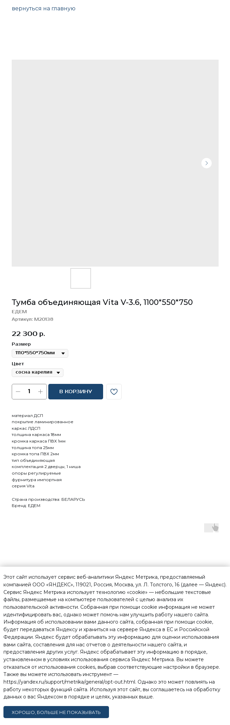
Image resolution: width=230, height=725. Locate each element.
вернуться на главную (44, 8)
